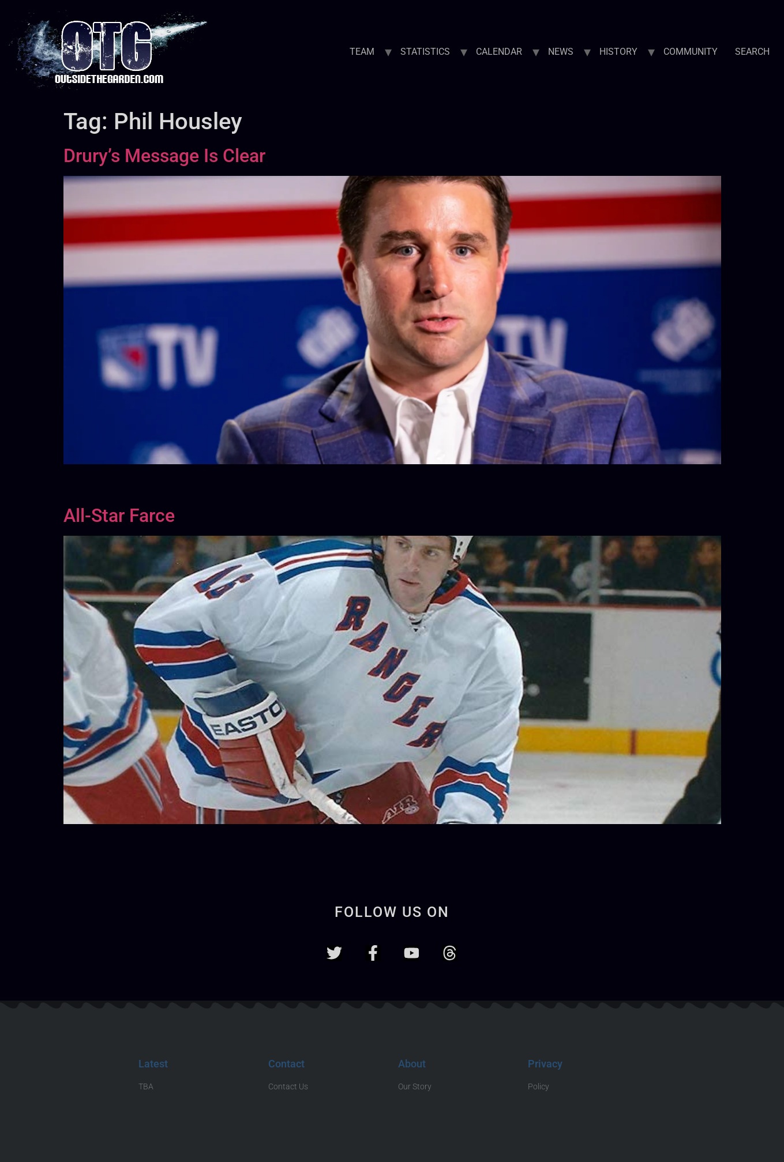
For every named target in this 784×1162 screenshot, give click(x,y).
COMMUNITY (690, 51)
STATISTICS (425, 51)
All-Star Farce (119, 516)
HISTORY (618, 51)
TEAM (362, 51)
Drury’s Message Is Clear (164, 156)
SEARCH (752, 51)
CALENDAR (499, 51)
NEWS (560, 51)
